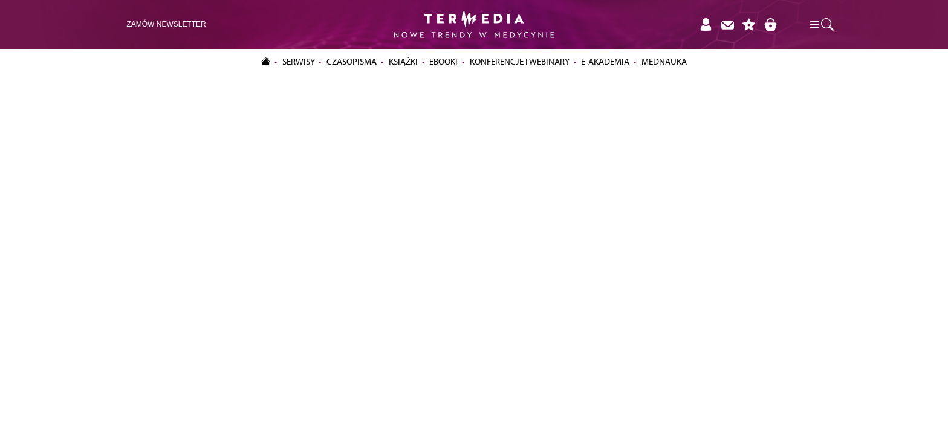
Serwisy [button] (298, 61)
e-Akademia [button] (605, 61)
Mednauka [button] (664, 61)
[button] (821, 25)
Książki (403, 61)
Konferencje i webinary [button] (520, 61)
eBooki (443, 61)
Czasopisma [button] (351, 61)
